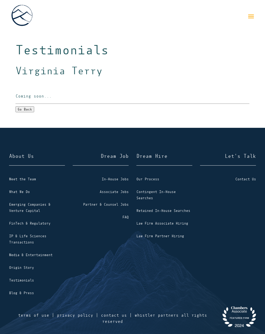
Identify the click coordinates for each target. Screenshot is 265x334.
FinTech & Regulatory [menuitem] (29, 223)
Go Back (25, 109)
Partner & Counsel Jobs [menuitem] (106, 204)
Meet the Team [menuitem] (22, 179)
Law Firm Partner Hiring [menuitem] (160, 236)
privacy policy (75, 315)
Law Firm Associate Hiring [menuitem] (162, 223)
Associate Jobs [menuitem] (114, 192)
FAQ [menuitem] (125, 217)
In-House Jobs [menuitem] (115, 179)
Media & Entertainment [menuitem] (31, 255)
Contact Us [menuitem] (245, 179)
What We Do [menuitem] (19, 192)
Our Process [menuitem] (147, 179)
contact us (114, 315)
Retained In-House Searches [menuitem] (163, 211)
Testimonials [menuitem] (21, 280)
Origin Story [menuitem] (21, 267)
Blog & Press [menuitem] (21, 293)
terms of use (33, 315)
